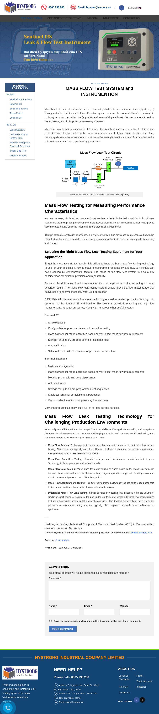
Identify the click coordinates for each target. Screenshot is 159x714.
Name (53, 606)
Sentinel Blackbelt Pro (21, 99)
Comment (55, 578)
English (135, 7)
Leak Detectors (17, 129)
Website (124, 606)
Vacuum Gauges (18, 155)
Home (140, 675)
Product (10, 94)
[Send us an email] (142, 700)
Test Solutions (31, 18)
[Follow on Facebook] (121, 8)
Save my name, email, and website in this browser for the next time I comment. (97, 621)
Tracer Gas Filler (18, 150)
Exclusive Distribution (124, 677)
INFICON (92, 18)
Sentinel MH (16, 117)
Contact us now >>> (141, 532)
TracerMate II (16, 113)
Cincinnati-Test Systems (64, 18)
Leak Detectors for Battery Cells (19, 136)
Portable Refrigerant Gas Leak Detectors (20, 144)
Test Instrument (144, 681)
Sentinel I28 (16, 104)
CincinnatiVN (62, 540)
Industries (111, 18)
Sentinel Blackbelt (19, 108)
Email (88, 606)
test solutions (99, 84)
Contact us (131, 18)
